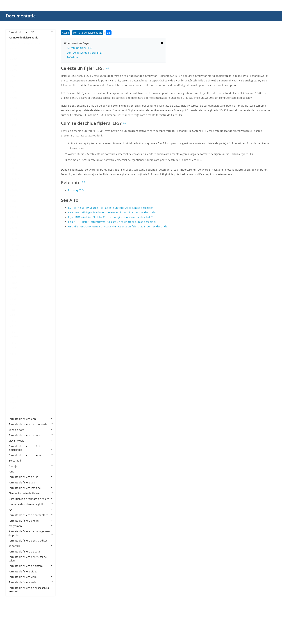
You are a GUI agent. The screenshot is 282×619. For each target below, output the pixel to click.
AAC (14, 59)
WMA (15, 397)
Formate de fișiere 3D (30, 32)
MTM (15, 250)
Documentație (21, 16)
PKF (14, 299)
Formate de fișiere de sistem (30, 566)
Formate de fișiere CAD (30, 419)
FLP (14, 152)
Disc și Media (30, 440)
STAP (15, 348)
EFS (14, 135)
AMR (15, 97)
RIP (14, 326)
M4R (14, 201)
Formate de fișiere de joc (30, 477)
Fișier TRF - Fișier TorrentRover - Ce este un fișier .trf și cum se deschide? (112, 221)
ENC (14, 141)
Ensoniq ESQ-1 (77, 190)
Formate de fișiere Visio (30, 577)
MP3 (14, 233)
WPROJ (16, 408)
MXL (14, 277)
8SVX (15, 48)
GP (13, 157)
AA (13, 54)
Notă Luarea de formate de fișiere (30, 499)
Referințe (72, 57)
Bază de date (30, 429)
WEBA (15, 386)
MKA (15, 212)
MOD (15, 222)
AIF (14, 81)
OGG (15, 288)
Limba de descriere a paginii (30, 504)
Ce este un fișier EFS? (79, 48)
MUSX (15, 271)
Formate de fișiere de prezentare (30, 515)
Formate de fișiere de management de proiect (30, 533)
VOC (14, 364)
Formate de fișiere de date (30, 435)
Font (30, 471)
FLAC (15, 146)
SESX (15, 337)
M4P (14, 195)
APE (14, 103)
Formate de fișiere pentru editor (30, 540)
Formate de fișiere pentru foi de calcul (30, 558)
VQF (14, 375)
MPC (14, 239)
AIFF (14, 86)
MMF (15, 217)
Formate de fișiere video (30, 571)
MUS (15, 260)
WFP (14, 391)
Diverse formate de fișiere (30, 493)
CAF (14, 108)
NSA (14, 282)
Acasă (65, 32)
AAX (14, 65)
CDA (14, 113)
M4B (14, 190)
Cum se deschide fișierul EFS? (84, 52)
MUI (14, 255)
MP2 (14, 228)
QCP (14, 310)
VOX (14, 369)
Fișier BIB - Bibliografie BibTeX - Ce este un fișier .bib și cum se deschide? (112, 212)
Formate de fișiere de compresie (30, 424)
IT (13, 168)
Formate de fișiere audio (30, 37)
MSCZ (15, 244)
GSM (15, 163)
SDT (14, 331)
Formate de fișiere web (30, 582)
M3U (15, 173)
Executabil (30, 460)
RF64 (15, 321)
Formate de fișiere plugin (30, 520)
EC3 (14, 130)
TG (13, 359)
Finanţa (30, 466)
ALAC (15, 92)
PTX (14, 304)
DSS (14, 124)
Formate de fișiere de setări (30, 551)
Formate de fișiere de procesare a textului (30, 589)
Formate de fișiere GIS (30, 482)
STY (14, 353)
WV (14, 413)
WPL (14, 402)
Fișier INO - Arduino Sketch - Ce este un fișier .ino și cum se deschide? (110, 217)
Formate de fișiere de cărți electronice (30, 447)
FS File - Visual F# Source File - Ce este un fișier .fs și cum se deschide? (110, 207)
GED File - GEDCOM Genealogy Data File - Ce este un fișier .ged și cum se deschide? (118, 226)
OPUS (15, 293)
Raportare (30, 546)
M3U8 (15, 179)
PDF (30, 509)
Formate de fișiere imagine (30, 488)
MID (14, 206)
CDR (14, 119)
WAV (14, 380)
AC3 (14, 70)
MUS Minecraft (21, 266)
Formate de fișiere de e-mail (30, 455)
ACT (14, 75)
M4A (14, 184)
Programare (30, 526)
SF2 (14, 342)
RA (13, 315)
